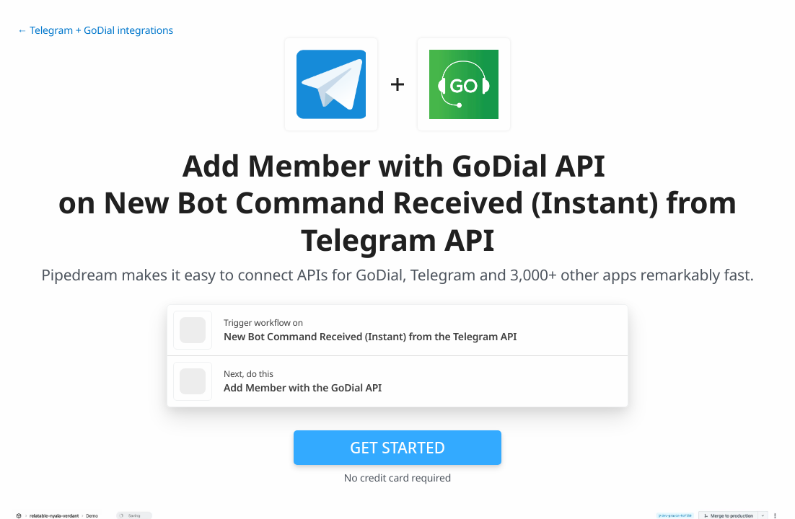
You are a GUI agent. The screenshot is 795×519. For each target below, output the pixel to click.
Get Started (397, 448)
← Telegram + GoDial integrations (95, 30)
